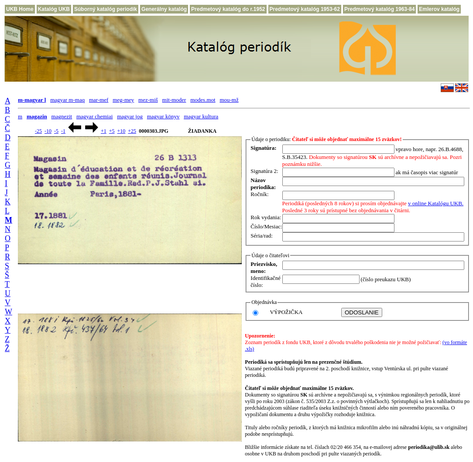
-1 (63, 131)
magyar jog (130, 116)
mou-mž (228, 100)
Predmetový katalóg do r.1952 (228, 9)
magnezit (61, 116)
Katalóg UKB (54, 9)
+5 (112, 131)
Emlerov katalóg (439, 9)
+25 (132, 131)
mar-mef (99, 100)
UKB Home (20, 9)
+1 (103, 131)
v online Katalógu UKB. (435, 203)
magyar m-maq (67, 100)
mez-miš (148, 100)
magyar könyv (163, 116)
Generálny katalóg (164, 9)
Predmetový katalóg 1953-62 (305, 9)
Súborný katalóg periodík (105, 9)
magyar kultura (201, 116)
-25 (38, 131)
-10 (48, 131)
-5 (56, 131)
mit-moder (174, 100)
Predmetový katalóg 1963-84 (379, 9)
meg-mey (123, 100)
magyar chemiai (94, 116)
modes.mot (202, 100)
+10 (121, 131)
